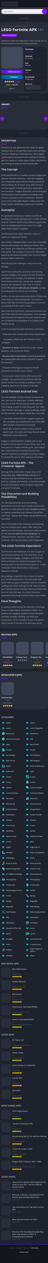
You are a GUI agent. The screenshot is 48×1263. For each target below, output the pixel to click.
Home (3, 26)
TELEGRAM (9, 77)
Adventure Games (21, 26)
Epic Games (29, 51)
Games (10, 26)
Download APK (10, 72)
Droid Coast (24, 1252)
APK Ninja (35, 1248)
